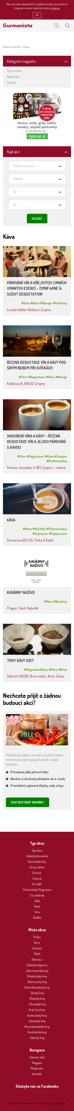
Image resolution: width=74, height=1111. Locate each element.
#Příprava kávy (56, 529)
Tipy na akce (14, 71)
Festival (37, 879)
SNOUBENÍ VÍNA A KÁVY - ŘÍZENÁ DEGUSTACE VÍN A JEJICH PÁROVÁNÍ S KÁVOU (36, 441)
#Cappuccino (58, 534)
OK (37, 15)
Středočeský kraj (37, 976)
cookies (56, 8)
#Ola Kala (38, 529)
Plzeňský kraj (37, 999)
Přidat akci (37, 1068)
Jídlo (37, 901)
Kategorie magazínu (21, 61)
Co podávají (37, 895)
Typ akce (37, 850)
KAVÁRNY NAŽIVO (21, 592)
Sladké (37, 918)
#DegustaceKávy (36, 670)
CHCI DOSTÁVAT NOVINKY (27, 802)
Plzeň (37, 954)
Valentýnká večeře (37, 856)
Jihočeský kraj (37, 1004)
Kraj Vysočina (37, 1010)
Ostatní (11, 83)
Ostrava (37, 948)
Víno (37, 912)
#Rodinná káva (56, 461)
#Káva (34, 303)
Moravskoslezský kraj (37, 1027)
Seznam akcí (37, 1057)
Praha (37, 937)
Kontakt (37, 1074)
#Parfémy (59, 303)
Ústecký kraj (37, 1038)
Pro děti (37, 884)
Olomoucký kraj (37, 982)
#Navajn (46, 303)
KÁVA (11, 519)
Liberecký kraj (37, 1021)
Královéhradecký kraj (37, 987)
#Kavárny (60, 601)
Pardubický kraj (37, 1032)
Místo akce (37, 929)
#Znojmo (60, 456)
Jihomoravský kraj (37, 971)
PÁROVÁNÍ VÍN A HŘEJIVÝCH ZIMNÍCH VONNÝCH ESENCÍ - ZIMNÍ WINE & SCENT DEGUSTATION (37, 288)
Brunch (37, 873)
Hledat (37, 219)
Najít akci (13, 151)
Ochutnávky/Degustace (37, 890)
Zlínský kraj (37, 993)
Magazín (37, 1063)
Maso (37, 906)
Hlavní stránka (11, 47)
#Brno (62, 670)
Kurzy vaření (37, 867)
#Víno (25, 303)
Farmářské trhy (37, 862)
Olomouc (37, 960)
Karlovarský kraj (37, 1015)
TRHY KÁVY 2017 (20, 660)
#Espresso (40, 534)
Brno (37, 943)
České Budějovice (37, 965)
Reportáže (13, 77)
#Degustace (36, 377)
